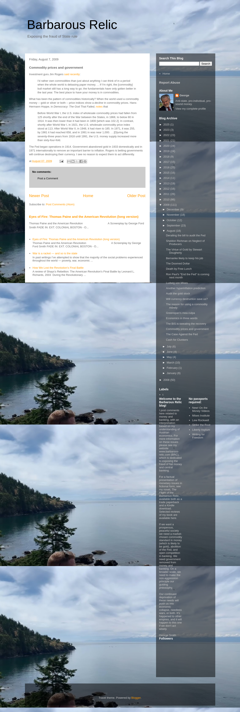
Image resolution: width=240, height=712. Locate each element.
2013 (166, 183)
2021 (166, 140)
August (171, 230)
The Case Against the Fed (182, 334)
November (173, 214)
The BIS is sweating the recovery (186, 323)
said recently (72, 74)
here (173, 518)
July (169, 346)
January (172, 373)
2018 (166, 156)
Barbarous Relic (72, 25)
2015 (166, 172)
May (170, 357)
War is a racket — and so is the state (55, 253)
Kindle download (166, 507)
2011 (166, 194)
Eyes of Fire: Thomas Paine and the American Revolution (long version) (84, 216)
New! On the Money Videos (201, 409)
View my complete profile (190, 108)
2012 (166, 188)
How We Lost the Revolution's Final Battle (58, 267)
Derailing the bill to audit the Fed (185, 235)
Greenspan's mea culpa (180, 312)
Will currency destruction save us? (187, 299)
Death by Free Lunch (179, 268)
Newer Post (39, 196)
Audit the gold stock (178, 293)
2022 (166, 135)
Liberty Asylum (201, 429)
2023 (166, 129)
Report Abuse (169, 82)
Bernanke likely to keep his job (184, 258)
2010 (166, 199)
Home (88, 196)
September (174, 225)
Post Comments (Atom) (60, 204)
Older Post (136, 196)
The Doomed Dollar (178, 263)
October (172, 220)
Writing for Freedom (198, 436)
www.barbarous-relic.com (169, 453)
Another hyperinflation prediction (185, 288)
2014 (166, 178)
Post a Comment (48, 178)
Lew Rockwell (200, 420)
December (173, 209)
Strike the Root (201, 424)
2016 (166, 167)
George (184, 95)
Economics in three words (181, 318)
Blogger (136, 697)
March (171, 362)
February (172, 367)
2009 (166, 204)
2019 (166, 151)
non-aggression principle (168, 580)
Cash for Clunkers (177, 339)
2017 (166, 161)
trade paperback (169, 502)
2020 (166, 145)
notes (99, 106)
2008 (166, 379)
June (170, 351)
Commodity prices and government (187, 329)
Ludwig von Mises (177, 283)
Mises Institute (201, 415)
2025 (166, 124)
